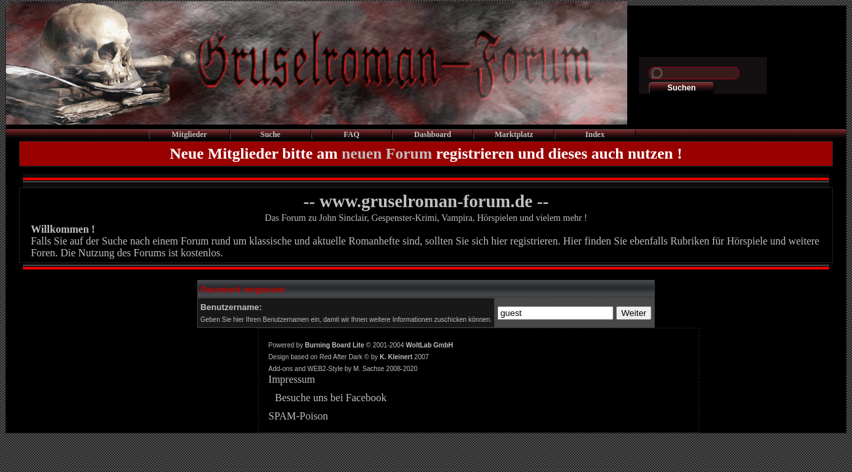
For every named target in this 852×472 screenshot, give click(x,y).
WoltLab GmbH (429, 345)
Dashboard (433, 134)
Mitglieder (189, 134)
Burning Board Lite (334, 345)
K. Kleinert (395, 357)
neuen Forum (386, 153)
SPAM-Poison (298, 416)
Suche (270, 134)
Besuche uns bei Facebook (331, 397)
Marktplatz (514, 134)
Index (594, 134)
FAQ (351, 134)
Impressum (292, 379)
